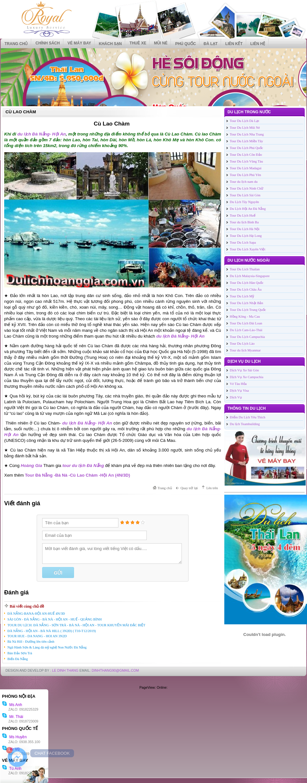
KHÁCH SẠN (110, 44)
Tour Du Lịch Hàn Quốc (247, 282)
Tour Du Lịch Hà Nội (244, 229)
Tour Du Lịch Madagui (245, 168)
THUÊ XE (137, 43)
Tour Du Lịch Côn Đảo (246, 154)
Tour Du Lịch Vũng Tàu (246, 161)
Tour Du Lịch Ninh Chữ (246, 188)
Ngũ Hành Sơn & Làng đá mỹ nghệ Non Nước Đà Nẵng (47, 647)
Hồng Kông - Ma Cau (245, 316)
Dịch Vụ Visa (239, 390)
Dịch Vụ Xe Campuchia (246, 377)
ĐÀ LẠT (211, 44)
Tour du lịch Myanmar (245, 350)
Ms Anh (12, 705)
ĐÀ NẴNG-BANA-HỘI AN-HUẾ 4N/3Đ (36, 613)
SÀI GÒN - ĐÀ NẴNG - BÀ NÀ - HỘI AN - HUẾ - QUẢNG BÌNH (54, 619)
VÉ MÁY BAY (79, 43)
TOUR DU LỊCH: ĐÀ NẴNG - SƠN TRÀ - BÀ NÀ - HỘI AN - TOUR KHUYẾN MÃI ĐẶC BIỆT (76, 625)
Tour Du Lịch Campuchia (247, 337)
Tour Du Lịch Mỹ (242, 296)
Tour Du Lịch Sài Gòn (245, 195)
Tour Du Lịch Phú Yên (245, 175)
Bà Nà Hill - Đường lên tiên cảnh (30, 641)
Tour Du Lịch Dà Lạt (244, 121)
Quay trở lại (189, 488)
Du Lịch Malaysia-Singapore (250, 276)
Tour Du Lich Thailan (245, 269)
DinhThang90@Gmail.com (115, 670)
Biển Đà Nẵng (17, 659)
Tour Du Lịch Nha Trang (247, 134)
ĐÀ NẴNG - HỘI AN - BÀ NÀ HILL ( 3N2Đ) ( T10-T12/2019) (51, 631)
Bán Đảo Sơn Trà (19, 653)
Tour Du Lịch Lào (242, 343)
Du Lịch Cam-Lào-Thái (246, 330)
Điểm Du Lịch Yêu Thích (247, 417)
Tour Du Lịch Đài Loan (246, 323)
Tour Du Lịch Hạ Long (246, 236)
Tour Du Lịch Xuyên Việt (247, 249)
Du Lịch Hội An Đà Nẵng (248, 208)
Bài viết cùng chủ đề (27, 606)
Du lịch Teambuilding (245, 424)
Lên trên (212, 488)
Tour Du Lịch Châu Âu (246, 289)
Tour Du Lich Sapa (243, 242)
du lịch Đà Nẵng (33, 134)
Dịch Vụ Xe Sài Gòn (244, 370)
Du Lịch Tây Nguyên (244, 202)
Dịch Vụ (236, 397)
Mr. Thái (12, 716)
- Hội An (58, 134)
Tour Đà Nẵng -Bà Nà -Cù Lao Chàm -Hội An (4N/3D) (77, 475)
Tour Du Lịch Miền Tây (246, 141)
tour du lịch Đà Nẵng (83, 465)
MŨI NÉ (160, 43)
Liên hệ (257, 44)
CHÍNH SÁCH (47, 43)
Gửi (58, 572)
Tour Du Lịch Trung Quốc (248, 310)
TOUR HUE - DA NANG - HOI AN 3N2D (37, 636)
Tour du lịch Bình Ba (244, 222)
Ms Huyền (14, 737)
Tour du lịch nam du (243, 181)
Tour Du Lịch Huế (243, 215)
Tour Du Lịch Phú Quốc (246, 148)
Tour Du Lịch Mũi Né (245, 127)
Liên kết (234, 44)
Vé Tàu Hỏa (238, 384)
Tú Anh (11, 768)
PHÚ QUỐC (185, 44)
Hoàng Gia (32, 465)
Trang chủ (16, 44)
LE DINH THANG (65, 670)
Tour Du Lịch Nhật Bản (246, 303)
